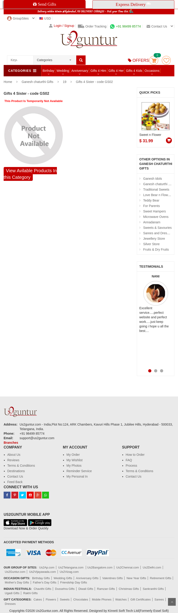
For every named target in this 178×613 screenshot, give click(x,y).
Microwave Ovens (155, 217)
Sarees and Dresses (157, 233)
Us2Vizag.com (69, 571)
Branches (11, 442)
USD (45, 18)
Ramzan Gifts (106, 589)
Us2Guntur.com (15, 571)
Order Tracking (92, 26)
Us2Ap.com (46, 567)
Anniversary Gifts (87, 578)
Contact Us (15, 476)
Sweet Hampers (154, 211)
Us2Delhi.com (152, 567)
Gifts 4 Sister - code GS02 (94, 82)
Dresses (10, 604)
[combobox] (54, 58)
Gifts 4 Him (98, 70)
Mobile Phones (102, 599)
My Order (73, 454)
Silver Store (151, 244)
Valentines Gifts (112, 578)
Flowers (51, 599)
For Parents (151, 206)
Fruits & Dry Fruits (156, 249)
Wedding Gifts (63, 578)
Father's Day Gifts (44, 582)
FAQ (129, 460)
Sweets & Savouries (157, 227)
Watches (121, 599)
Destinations (16, 471)
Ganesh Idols (152, 178)
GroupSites (18, 18)
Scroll (172, 602)
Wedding (62, 70)
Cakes (37, 599)
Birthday (48, 70)
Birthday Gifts (41, 578)
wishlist (166, 60)
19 (64, 82)
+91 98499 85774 (125, 26)
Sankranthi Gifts (153, 589)
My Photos (73, 465)
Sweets (65, 599)
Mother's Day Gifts (17, 582)
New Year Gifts (136, 578)
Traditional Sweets (156, 189)
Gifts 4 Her (116, 70)
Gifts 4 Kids (134, 70)
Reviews (13, 460)
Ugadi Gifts (12, 593)
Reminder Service (79, 471)
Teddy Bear (151, 200)
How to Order (135, 454)
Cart (153, 60)
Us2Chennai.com (127, 567)
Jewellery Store (154, 238)
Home (8, 82)
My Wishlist (74, 460)
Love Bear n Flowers (157, 195)
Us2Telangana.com (71, 567)
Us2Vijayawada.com (42, 571)
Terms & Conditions (21, 465)
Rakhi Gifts (30, 593)
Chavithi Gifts (42, 589)
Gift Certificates (140, 599)
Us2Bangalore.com (99, 567)
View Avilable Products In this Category (30, 174)
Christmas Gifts (129, 589)
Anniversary (79, 70)
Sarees (159, 599)
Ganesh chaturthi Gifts (38, 82)
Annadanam (151, 222)
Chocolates (80, 599)
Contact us (157, 26)
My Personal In (77, 476)
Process (131, 465)
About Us (13, 454)
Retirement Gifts (160, 578)
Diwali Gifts (85, 589)
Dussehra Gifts (65, 589)
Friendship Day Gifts (73, 582)
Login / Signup (61, 25)
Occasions (152, 70)
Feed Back (15, 482)
